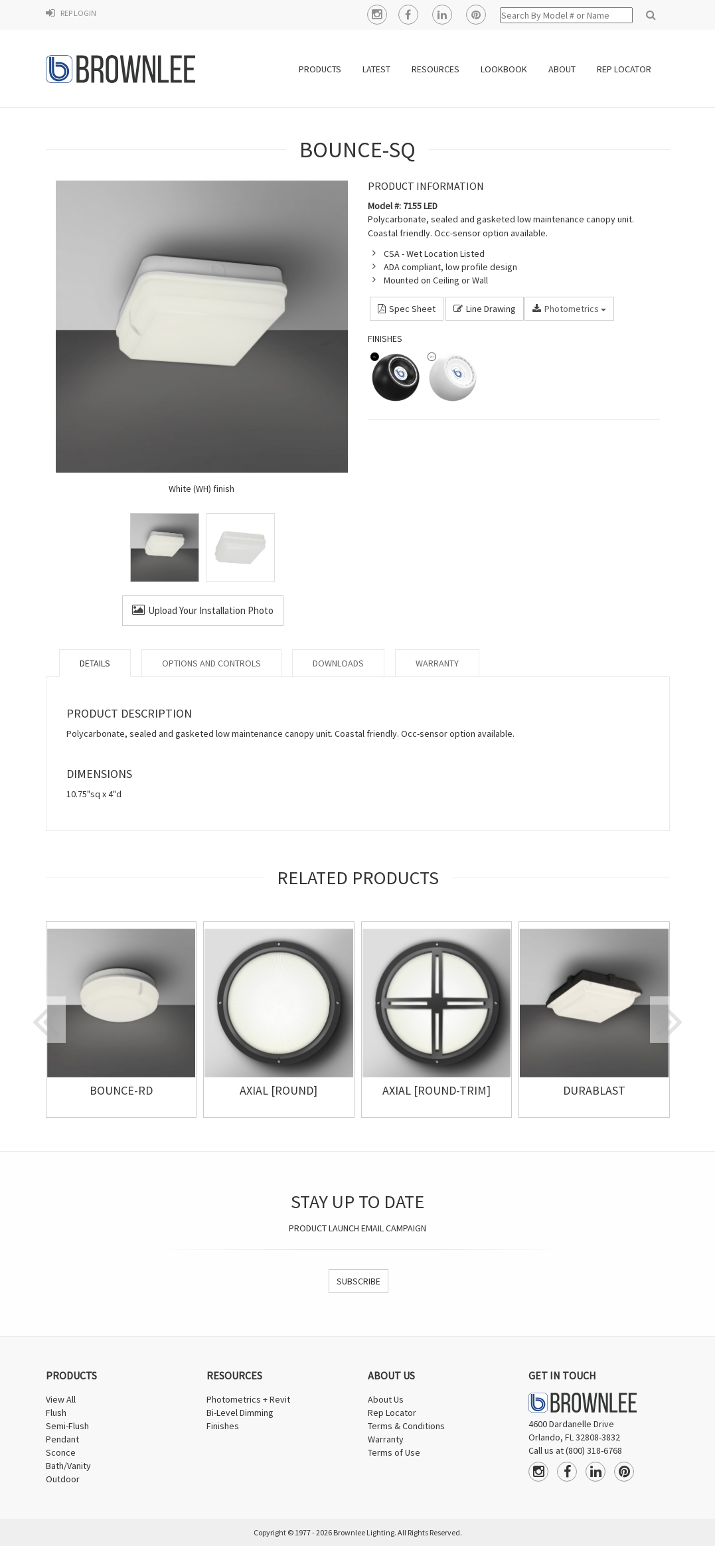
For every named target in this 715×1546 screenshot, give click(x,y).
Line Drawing (484, 309)
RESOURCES (435, 69)
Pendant (62, 1439)
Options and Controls (211, 663)
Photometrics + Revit (248, 1399)
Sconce (61, 1452)
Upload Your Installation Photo (203, 610)
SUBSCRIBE (358, 1281)
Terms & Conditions (406, 1426)
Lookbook (504, 69)
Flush (56, 1413)
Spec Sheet (407, 309)
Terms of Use (394, 1452)
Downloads (338, 663)
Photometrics (569, 309)
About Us (386, 1399)
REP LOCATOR (624, 69)
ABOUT (562, 69)
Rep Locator (392, 1413)
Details (95, 663)
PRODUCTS (320, 69)
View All (61, 1399)
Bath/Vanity (68, 1466)
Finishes (222, 1426)
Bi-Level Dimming (240, 1413)
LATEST (376, 69)
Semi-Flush (67, 1426)
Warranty (437, 663)
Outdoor (63, 1479)
